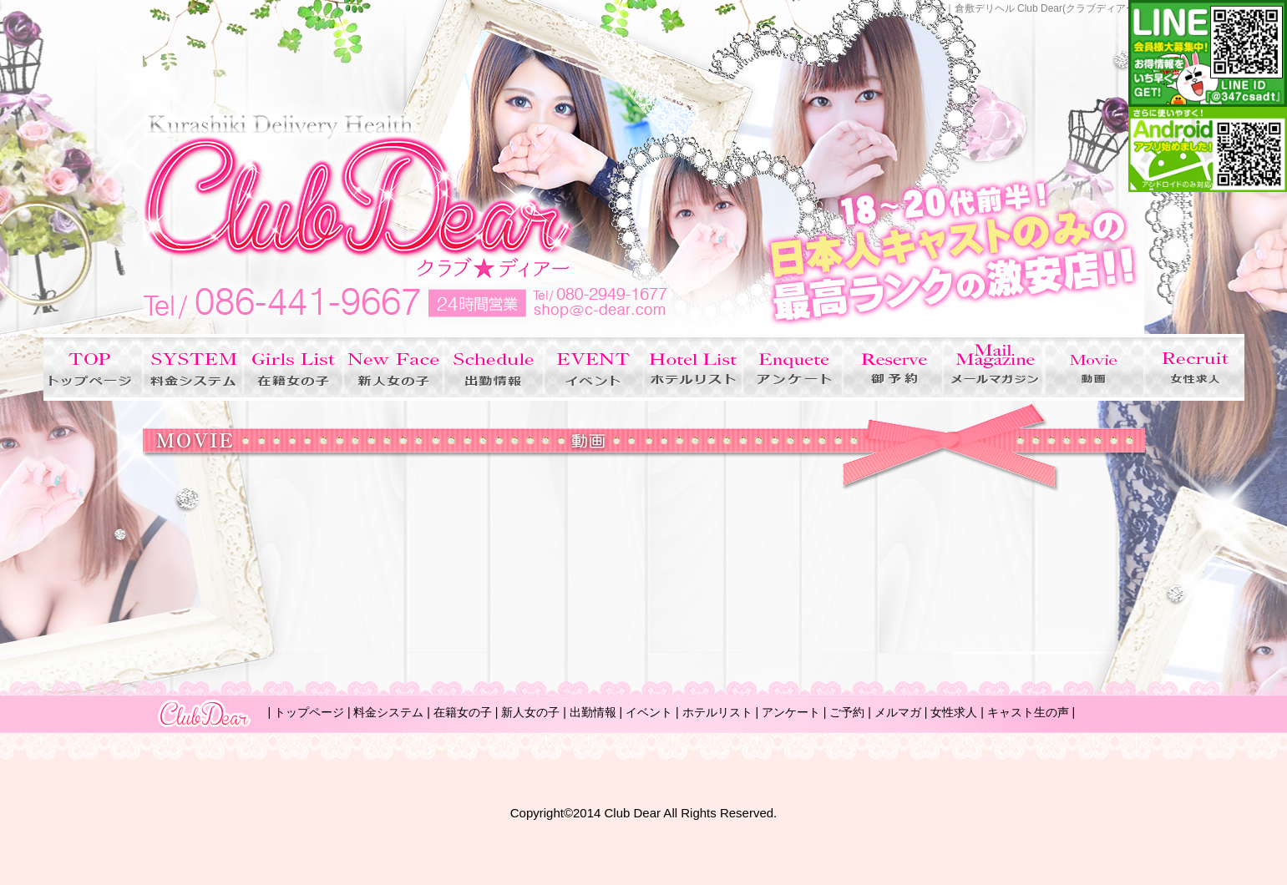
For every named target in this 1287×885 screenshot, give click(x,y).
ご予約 (846, 712)
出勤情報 (593, 712)
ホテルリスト (717, 712)
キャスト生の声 (1028, 712)
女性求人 (953, 712)
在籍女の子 (462, 712)
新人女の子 (530, 712)
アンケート (791, 712)
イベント (649, 712)
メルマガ (897, 712)
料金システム (388, 712)
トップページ (309, 712)
